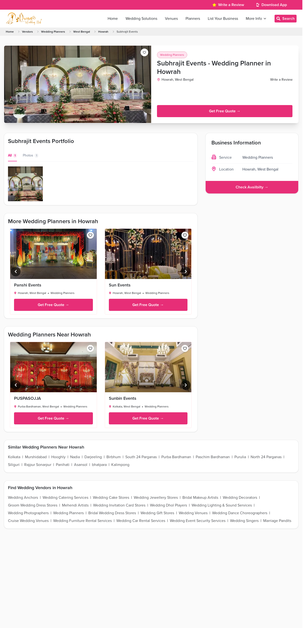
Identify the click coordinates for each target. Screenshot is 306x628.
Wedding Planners (53, 31)
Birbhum (113, 457)
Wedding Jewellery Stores (156, 497)
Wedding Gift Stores (157, 513)
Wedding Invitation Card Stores (119, 505)
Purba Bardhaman (176, 457)
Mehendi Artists (75, 505)
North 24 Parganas (266, 457)
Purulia (240, 457)
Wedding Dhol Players (168, 505)
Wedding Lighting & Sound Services (222, 505)
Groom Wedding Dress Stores (32, 505)
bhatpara (99, 464)
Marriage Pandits (277, 520)
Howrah (103, 31)
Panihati (62, 464)
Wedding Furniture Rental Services (82, 520)
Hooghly (58, 457)
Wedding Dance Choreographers (239, 513)
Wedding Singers (244, 520)
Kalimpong (120, 464)
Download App (274, 4)
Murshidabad (36, 457)
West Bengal (81, 31)
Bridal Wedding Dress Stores (112, 513)
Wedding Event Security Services (197, 520)
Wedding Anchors (23, 497)
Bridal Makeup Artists (200, 497)
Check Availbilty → (252, 187)
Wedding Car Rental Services (140, 520)
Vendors (27, 31)
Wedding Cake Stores (111, 497)
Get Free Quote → (224, 111)
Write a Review (231, 4)
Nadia (75, 457)
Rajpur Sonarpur (37, 464)
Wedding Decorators (240, 497)
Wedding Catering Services (65, 497)
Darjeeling (93, 457)
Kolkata (14, 457)
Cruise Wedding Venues (28, 520)
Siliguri (14, 464)
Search (285, 18)
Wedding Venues (193, 513)
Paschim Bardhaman (213, 457)
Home (10, 31)
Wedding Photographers (28, 513)
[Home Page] (24, 19)
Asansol (80, 464)
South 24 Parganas (141, 457)
